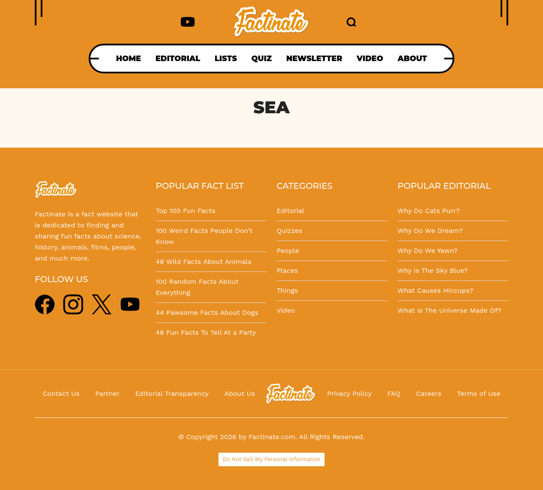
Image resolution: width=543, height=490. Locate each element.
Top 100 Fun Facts (186, 211)
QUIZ (262, 58)
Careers (428, 393)
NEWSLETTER (314, 58)
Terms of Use (478, 393)
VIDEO (370, 58)
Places (287, 270)
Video (286, 310)
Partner (107, 393)
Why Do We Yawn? (427, 250)
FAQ (393, 393)
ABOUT (412, 58)
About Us (239, 393)
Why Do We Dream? (430, 231)
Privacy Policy (349, 393)
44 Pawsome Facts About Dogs (207, 312)
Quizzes (289, 231)
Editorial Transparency (172, 393)
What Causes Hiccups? (435, 290)
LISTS (226, 58)
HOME (128, 58)
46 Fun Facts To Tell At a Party (206, 332)
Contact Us (61, 393)
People (288, 250)
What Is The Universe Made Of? (449, 310)
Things (287, 290)
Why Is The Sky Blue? (432, 270)
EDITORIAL (177, 58)
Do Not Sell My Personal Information (272, 459)
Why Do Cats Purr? (428, 211)
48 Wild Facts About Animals (204, 262)
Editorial (290, 211)
